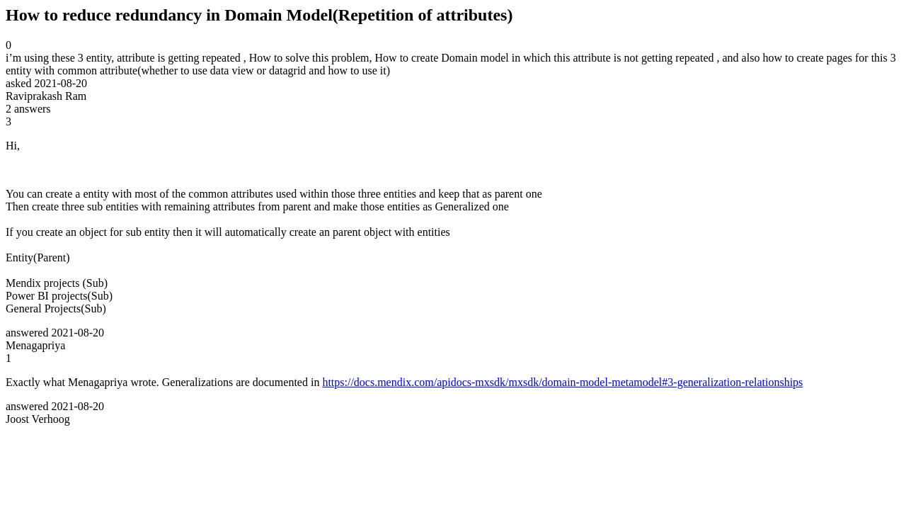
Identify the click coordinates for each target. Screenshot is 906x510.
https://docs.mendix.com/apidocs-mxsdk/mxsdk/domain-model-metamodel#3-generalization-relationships (562, 382)
